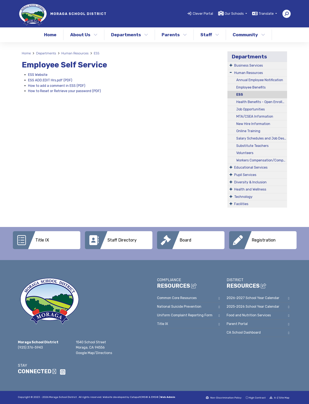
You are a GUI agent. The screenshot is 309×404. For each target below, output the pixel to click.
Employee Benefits (251, 87)
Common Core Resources (177, 297)
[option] (47, 240)
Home (50, 34)
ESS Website (37, 75)
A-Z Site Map (279, 397)
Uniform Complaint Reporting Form (184, 315)
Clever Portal (203, 14)
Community (249, 34)
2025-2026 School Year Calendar (253, 306)
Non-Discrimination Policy (224, 397)
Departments (129, 34)
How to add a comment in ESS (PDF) (56, 86)
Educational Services (250, 167)
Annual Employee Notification (259, 80)
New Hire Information (253, 124)
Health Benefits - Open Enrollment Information (261, 102)
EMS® (155, 396)
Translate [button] (266, 14)
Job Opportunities (250, 109)
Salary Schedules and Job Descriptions (261, 138)
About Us (83, 34)
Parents (174, 34)
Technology (243, 197)
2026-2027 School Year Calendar (253, 297)
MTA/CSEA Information (254, 116)
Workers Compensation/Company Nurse (261, 160)
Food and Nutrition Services (249, 315)
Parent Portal (237, 323)
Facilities (241, 204)
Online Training (248, 131)
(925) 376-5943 (30, 347)
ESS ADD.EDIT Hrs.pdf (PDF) (50, 80)
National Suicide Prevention (179, 306)
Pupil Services (245, 175)
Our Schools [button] (235, 14)
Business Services (248, 65)
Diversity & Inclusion (250, 182)
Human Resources (75, 53)
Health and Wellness (250, 189)
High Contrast (257, 397)
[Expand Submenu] (231, 65)
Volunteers (244, 153)
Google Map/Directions (94, 352)
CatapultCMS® (139, 396)
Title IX (162, 323)
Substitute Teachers (252, 146)
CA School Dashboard (244, 332)
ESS (96, 53)
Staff (209, 34)
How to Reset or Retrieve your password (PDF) (64, 91)
